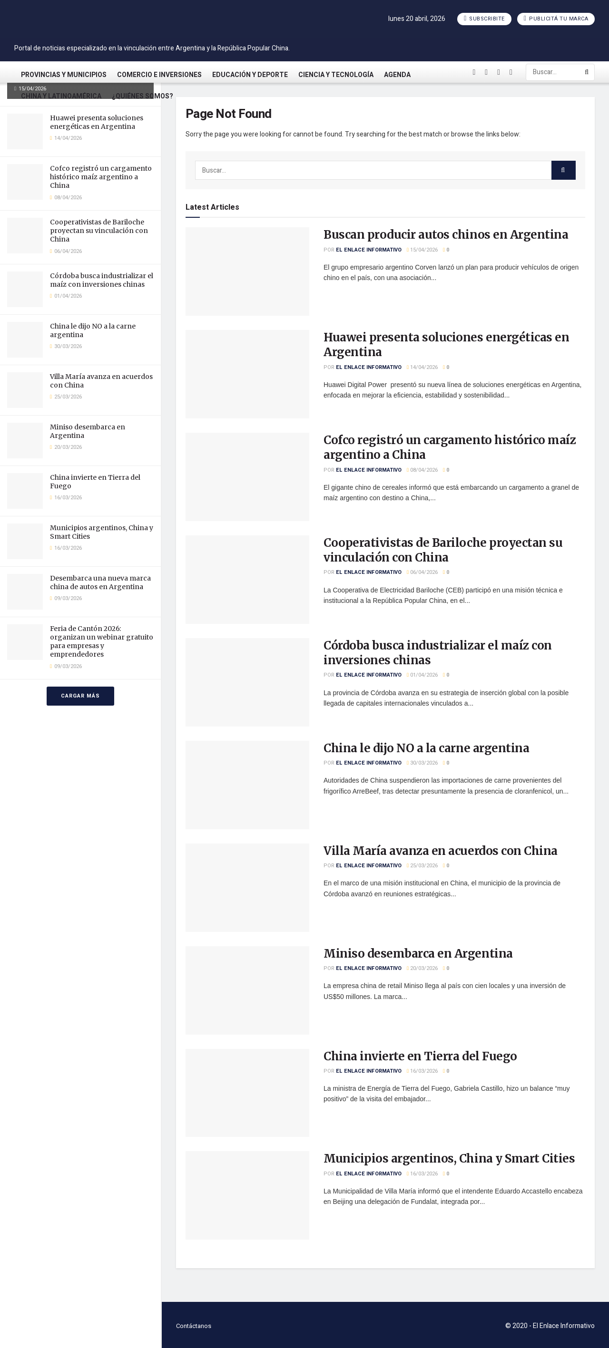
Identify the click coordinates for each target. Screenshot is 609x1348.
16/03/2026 (422, 1071)
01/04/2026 (422, 675)
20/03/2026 (422, 968)
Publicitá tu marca (556, 19)
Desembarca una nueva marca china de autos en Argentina (100, 582)
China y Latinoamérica (61, 96)
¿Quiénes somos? (142, 96)
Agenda (397, 75)
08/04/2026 (422, 470)
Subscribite (484, 19)
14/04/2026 (422, 367)
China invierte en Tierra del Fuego (420, 1056)
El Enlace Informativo (369, 250)
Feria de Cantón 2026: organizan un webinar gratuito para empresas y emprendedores (101, 641)
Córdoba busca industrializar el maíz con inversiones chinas (101, 280)
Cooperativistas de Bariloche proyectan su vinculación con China (99, 230)
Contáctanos (193, 1325)
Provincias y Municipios (64, 75)
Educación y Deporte (250, 75)
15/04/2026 (422, 250)
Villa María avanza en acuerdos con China (441, 851)
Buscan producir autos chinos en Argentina (446, 234)
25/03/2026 (422, 866)
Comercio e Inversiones (159, 75)
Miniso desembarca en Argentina (418, 953)
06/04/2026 (422, 572)
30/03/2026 (422, 763)
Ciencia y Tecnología (335, 75)
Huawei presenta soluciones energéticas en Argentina (96, 122)
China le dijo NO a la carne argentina (426, 748)
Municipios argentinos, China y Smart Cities (449, 1158)
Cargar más (80, 696)
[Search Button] (587, 72)
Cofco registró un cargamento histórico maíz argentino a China (101, 177)
